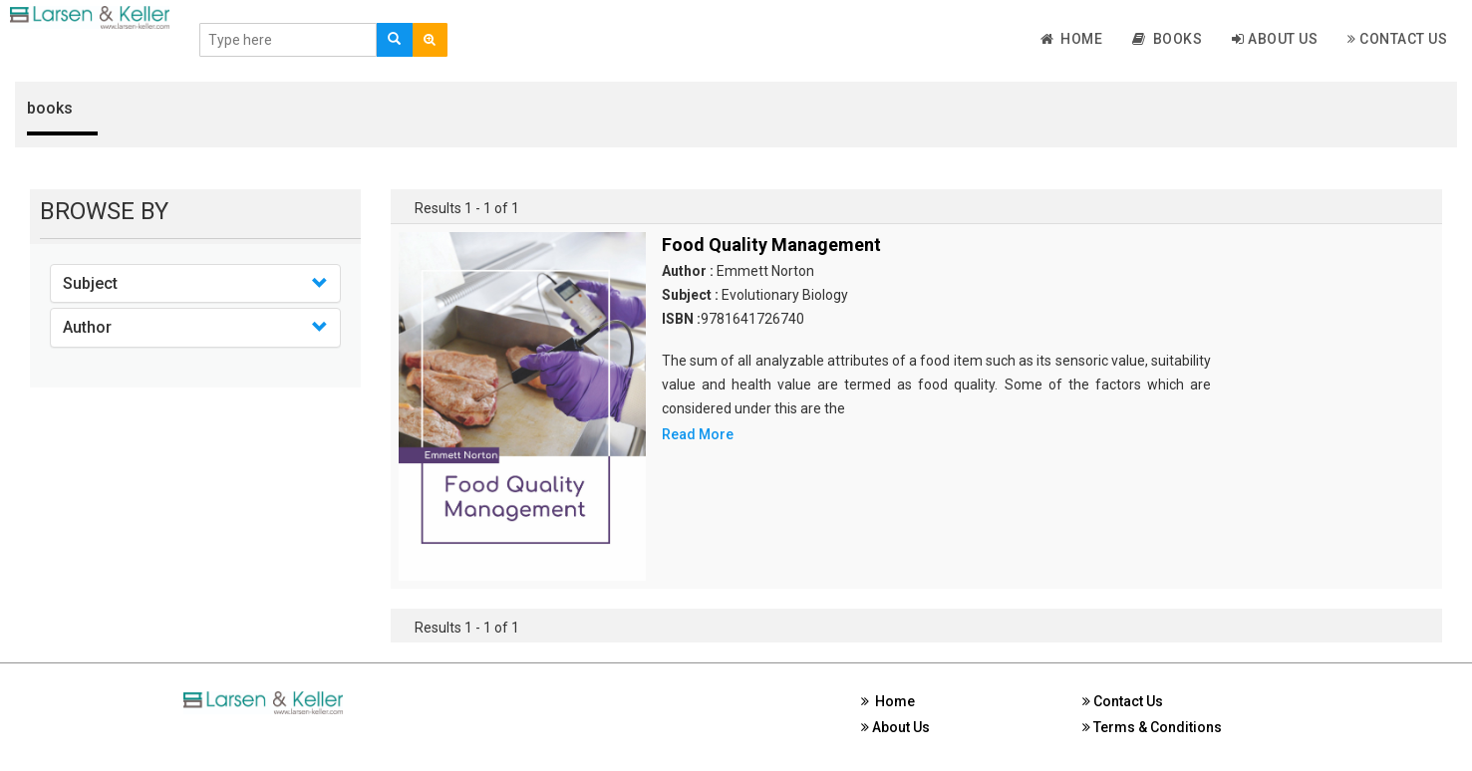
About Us (1275, 39)
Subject (90, 283)
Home (1071, 39)
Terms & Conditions (1152, 727)
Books (1167, 39)
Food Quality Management (771, 244)
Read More (698, 434)
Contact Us (1397, 39)
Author (87, 327)
